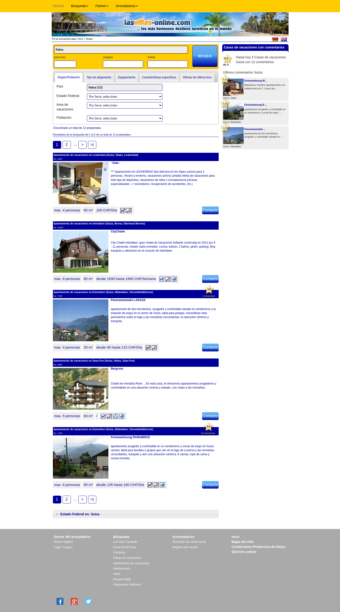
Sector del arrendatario (72, 537)
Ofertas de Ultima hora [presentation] (197, 77)
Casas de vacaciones (127, 558)
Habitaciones (121, 568)
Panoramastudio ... (254, 129)
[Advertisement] (255, 164)
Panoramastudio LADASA (128, 300)
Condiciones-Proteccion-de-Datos (258, 547)
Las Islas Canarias (125, 541)
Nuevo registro (63, 541)
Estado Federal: (68, 96)
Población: (64, 117)
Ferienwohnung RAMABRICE (130, 437)
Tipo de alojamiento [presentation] (99, 77)
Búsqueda (79, 6)
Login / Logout (63, 547)
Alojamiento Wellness (127, 584)
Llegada (108, 57)
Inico (80, 38)
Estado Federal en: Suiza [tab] (77, 514)
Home (58, 6)
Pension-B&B (122, 579)
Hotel (116, 574)
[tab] (69, 78)
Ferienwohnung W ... (256, 80)
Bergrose (117, 368)
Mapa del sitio (243, 542)
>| (92, 144)
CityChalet (118, 231)
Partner (102, 6)
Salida (151, 57)
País (59, 86)
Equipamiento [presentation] (126, 77)
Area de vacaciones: (65, 107)
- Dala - (115, 163)
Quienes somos (244, 552)
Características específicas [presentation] (159, 77)
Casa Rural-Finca (124, 547)
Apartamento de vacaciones (131, 563)
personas (60, 57)
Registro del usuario (185, 547)
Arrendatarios (127, 6)
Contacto (210, 210)
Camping (119, 552)
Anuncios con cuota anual (189, 541)
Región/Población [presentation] (69, 77)
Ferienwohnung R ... (255, 105)
